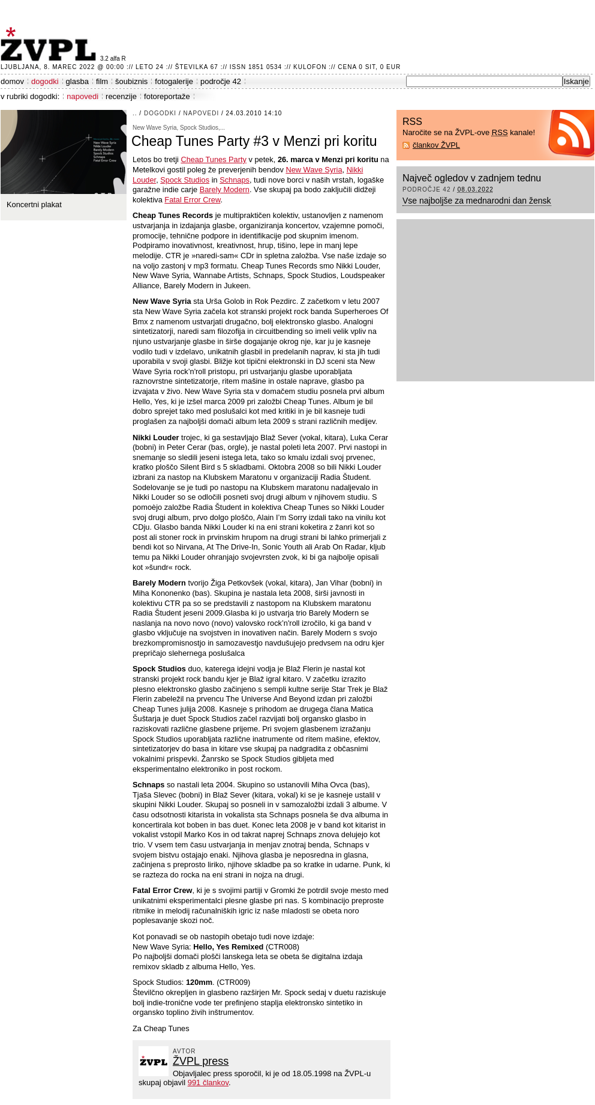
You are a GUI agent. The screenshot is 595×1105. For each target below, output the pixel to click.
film (102, 81)
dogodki (45, 81)
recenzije (121, 96)
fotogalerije (174, 81)
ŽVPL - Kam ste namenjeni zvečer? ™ (50, 44)
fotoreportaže (167, 96)
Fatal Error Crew (192, 199)
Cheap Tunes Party (214, 159)
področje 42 (220, 81)
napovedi (82, 96)
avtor (184, 1051)
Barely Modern (225, 189)
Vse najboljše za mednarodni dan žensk (476, 200)
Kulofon (309, 67)
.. (135, 113)
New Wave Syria (314, 169)
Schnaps (235, 179)
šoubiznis (131, 81)
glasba (77, 81)
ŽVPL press (201, 1061)
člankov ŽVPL (436, 145)
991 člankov (208, 1082)
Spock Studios (184, 179)
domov (12, 81)
